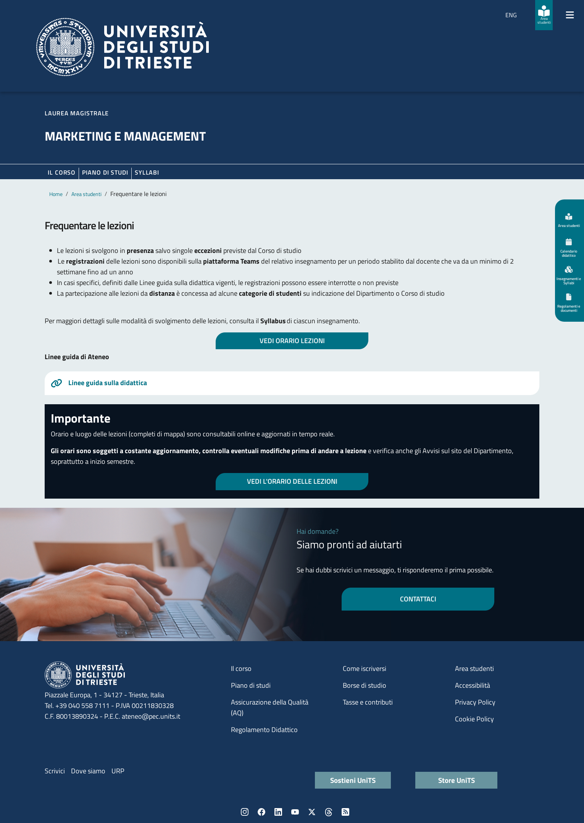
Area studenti (86, 194)
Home (56, 194)
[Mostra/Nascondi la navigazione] (570, 15)
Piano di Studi (105, 172)
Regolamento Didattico (264, 729)
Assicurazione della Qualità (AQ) (269, 707)
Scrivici (55, 771)
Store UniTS (456, 780)
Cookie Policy (474, 719)
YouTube (295, 812)
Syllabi (147, 172)
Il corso (62, 172)
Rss (345, 812)
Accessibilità (472, 685)
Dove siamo (88, 771)
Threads (328, 812)
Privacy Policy (475, 702)
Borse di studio (364, 685)
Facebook (261, 812)
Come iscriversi (364, 668)
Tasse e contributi (368, 702)
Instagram (244, 812)
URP (117, 771)
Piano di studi (251, 685)
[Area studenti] (544, 15)
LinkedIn (278, 812)
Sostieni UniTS (353, 780)
